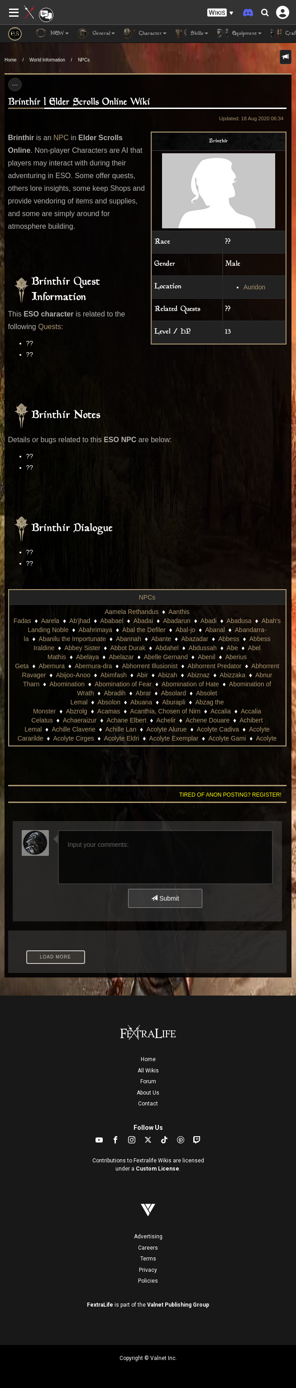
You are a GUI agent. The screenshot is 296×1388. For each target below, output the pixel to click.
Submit (165, 898)
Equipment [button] (239, 33)
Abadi (209, 620)
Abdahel (166, 648)
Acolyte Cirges (73, 738)
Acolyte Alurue (166, 729)
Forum (148, 1081)
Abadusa (239, 620)
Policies (148, 1281)
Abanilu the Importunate (72, 638)
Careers (148, 1248)
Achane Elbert (126, 720)
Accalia (220, 711)
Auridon (254, 287)
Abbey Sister (82, 648)
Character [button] (145, 33)
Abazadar (194, 638)
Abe (232, 648)
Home (11, 59)
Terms (148, 1259)
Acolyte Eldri (121, 738)
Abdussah (203, 648)
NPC (61, 138)
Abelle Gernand (166, 657)
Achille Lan (121, 729)
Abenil (206, 657)
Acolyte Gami (227, 738)
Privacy (148, 1270)
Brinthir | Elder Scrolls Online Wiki (79, 102)
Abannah (128, 638)
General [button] (96, 33)
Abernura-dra (93, 666)
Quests (49, 326)
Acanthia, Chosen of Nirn (165, 711)
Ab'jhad (79, 620)
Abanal (215, 629)
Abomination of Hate (190, 684)
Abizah (167, 675)
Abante (161, 638)
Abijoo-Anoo (73, 675)
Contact (148, 1103)
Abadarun (177, 620)
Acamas (108, 711)
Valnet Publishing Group (178, 1305)
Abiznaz (198, 675)
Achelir (166, 720)
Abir (142, 675)
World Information (47, 59)
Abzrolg (76, 711)
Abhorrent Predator (214, 666)
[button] (220, 13)
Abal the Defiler (144, 629)
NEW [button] (52, 33)
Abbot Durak (127, 648)
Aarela (50, 620)
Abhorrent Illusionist (149, 666)
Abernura (51, 666)
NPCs (84, 59)
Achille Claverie (73, 729)
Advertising (148, 1236)
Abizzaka (232, 675)
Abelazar (121, 657)
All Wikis (148, 1070)
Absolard (173, 693)
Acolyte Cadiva (218, 729)
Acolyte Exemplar (173, 738)
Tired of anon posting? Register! (230, 795)
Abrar (143, 693)
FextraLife (100, 1305)
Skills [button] (192, 33)
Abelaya (87, 657)
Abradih (114, 693)
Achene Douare (207, 720)
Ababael (111, 620)
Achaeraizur (80, 720)
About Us (148, 1093)
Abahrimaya (95, 629)
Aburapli (173, 702)
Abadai (143, 620)
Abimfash (113, 675)
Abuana (141, 702)
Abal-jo (186, 629)
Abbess (228, 638)
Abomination (67, 684)
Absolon (108, 702)
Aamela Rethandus (131, 611)
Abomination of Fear (123, 684)
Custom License (157, 1169)
